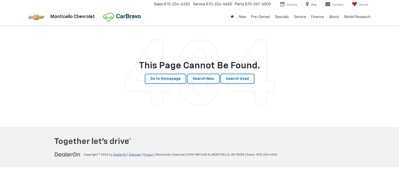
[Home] (232, 17)
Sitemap (135, 154)
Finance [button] (317, 17)
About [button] (334, 17)
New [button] (242, 17)
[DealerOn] (67, 154)
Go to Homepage (165, 79)
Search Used (237, 79)
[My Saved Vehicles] (360, 4)
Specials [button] (282, 17)
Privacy (148, 154)
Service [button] (300, 17)
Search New (203, 79)
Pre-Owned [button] (260, 17)
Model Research (357, 17)
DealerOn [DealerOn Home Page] (119, 154)
